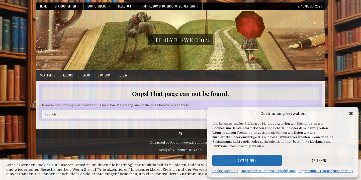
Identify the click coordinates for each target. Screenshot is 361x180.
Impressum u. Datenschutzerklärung (268, 171)
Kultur (68, 75)
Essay (123, 75)
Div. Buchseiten (65, 6)
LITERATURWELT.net (180, 40)
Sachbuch (105, 75)
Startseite (47, 75)
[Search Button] (180, 133)
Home (43, 6)
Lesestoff (124, 6)
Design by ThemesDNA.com (181, 150)
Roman (85, 75)
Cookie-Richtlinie (225, 171)
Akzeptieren (247, 160)
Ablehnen (319, 160)
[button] (350, 113)
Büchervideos (97, 6)
